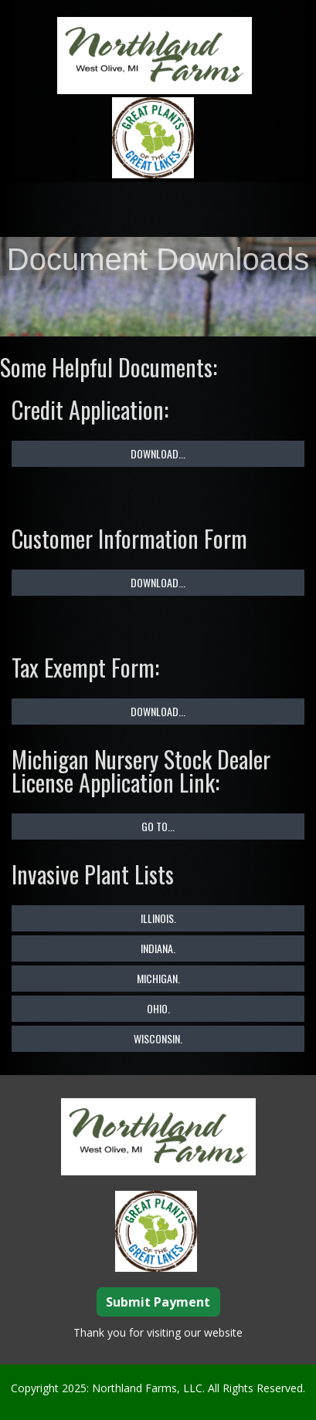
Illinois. (158, 917)
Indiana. (158, 947)
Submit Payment (158, 1301)
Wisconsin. (158, 1038)
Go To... (158, 825)
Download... (158, 453)
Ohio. (158, 1007)
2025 (74, 1387)
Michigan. (158, 977)
